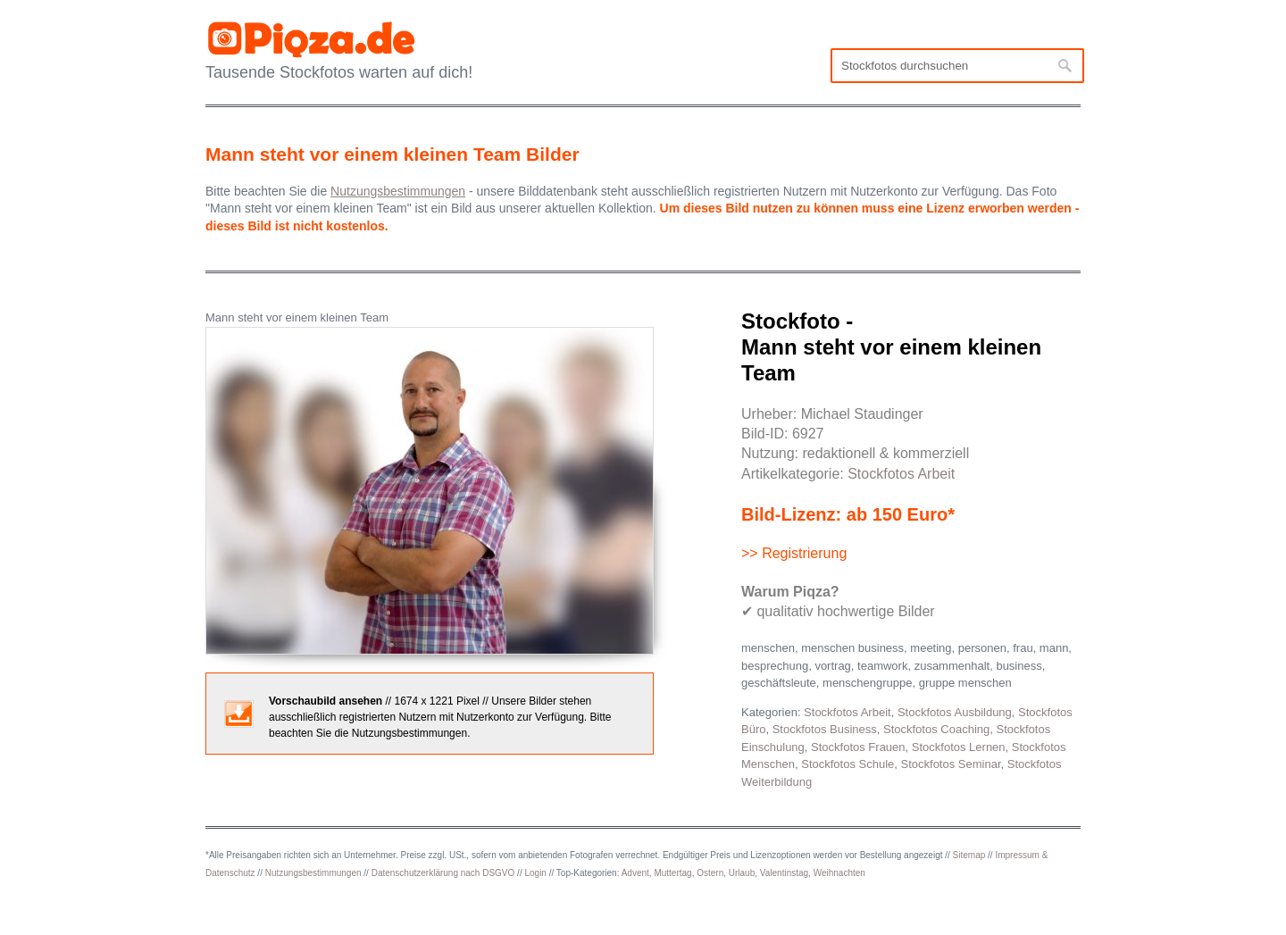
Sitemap (969, 855)
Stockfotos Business (824, 729)
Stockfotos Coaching (936, 729)
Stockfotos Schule (847, 764)
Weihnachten (839, 873)
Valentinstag (784, 873)
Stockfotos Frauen (858, 747)
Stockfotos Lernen (959, 747)
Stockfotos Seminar (951, 764)
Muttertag (672, 873)
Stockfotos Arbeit (901, 473)
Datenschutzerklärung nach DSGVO (443, 873)
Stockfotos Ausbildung (955, 712)
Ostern (710, 873)
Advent (635, 873)
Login (535, 873)
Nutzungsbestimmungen (313, 873)
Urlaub (742, 873)
